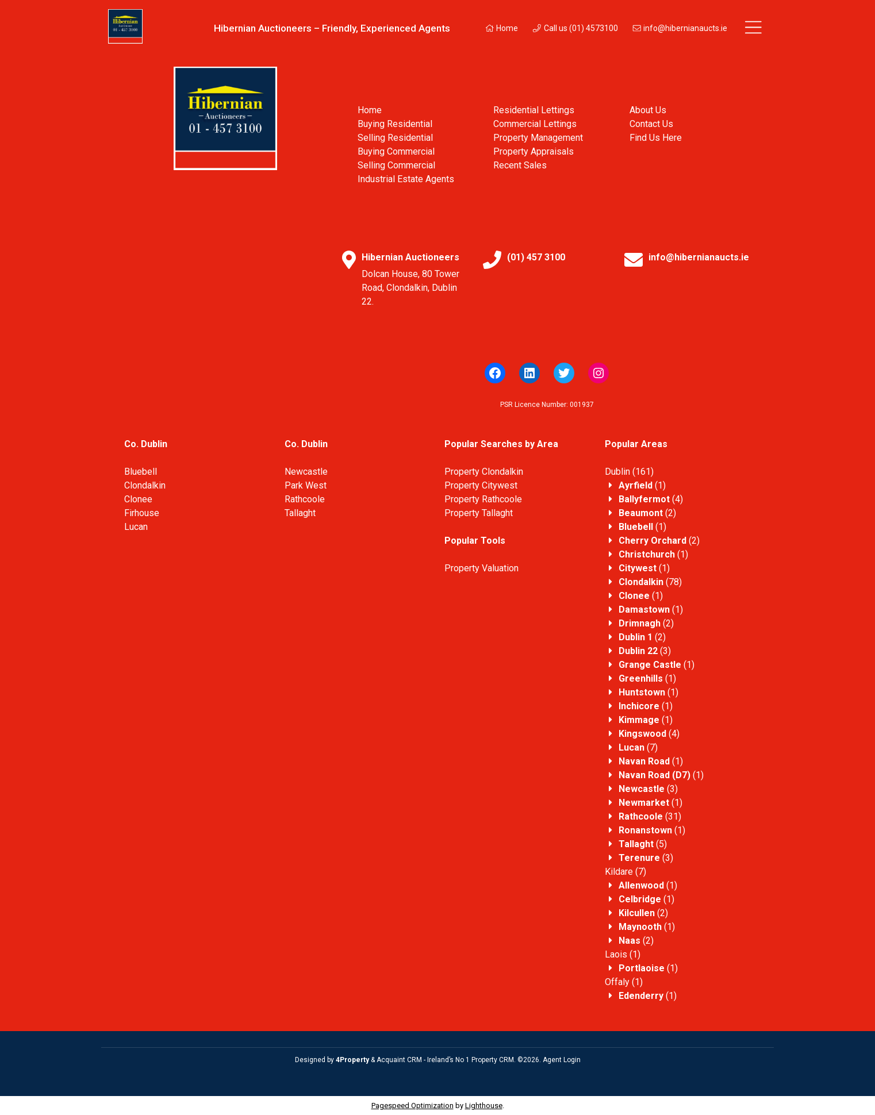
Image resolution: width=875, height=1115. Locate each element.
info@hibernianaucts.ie (680, 28)
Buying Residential (395, 123)
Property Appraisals (533, 151)
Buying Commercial (396, 151)
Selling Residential (395, 137)
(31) (650, 816)
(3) (645, 650)
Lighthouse (483, 1105)
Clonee (138, 499)
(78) (650, 581)
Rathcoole (305, 499)
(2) (647, 512)
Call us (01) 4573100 (575, 28)
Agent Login (562, 1060)
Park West (306, 485)
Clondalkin (145, 485)
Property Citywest (480, 485)
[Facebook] (495, 373)
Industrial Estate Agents (406, 179)
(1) (642, 485)
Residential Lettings (533, 110)
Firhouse (141, 512)
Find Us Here (656, 137)
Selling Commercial (396, 165)
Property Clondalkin (483, 471)
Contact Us (651, 123)
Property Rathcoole (483, 499)
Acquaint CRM (399, 1060)
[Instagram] (598, 373)
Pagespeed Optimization (412, 1105)
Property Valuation (481, 568)
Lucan (136, 526)
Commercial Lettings (535, 123)
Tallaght (300, 512)
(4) (651, 499)
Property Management (538, 137)
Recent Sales (520, 165)
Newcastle (306, 471)
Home (502, 28)
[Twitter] (564, 373)
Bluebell (140, 471)
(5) (643, 844)
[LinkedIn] (529, 373)
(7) (638, 747)
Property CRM (492, 1060)
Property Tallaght (478, 512)
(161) (629, 471)
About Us (648, 110)
